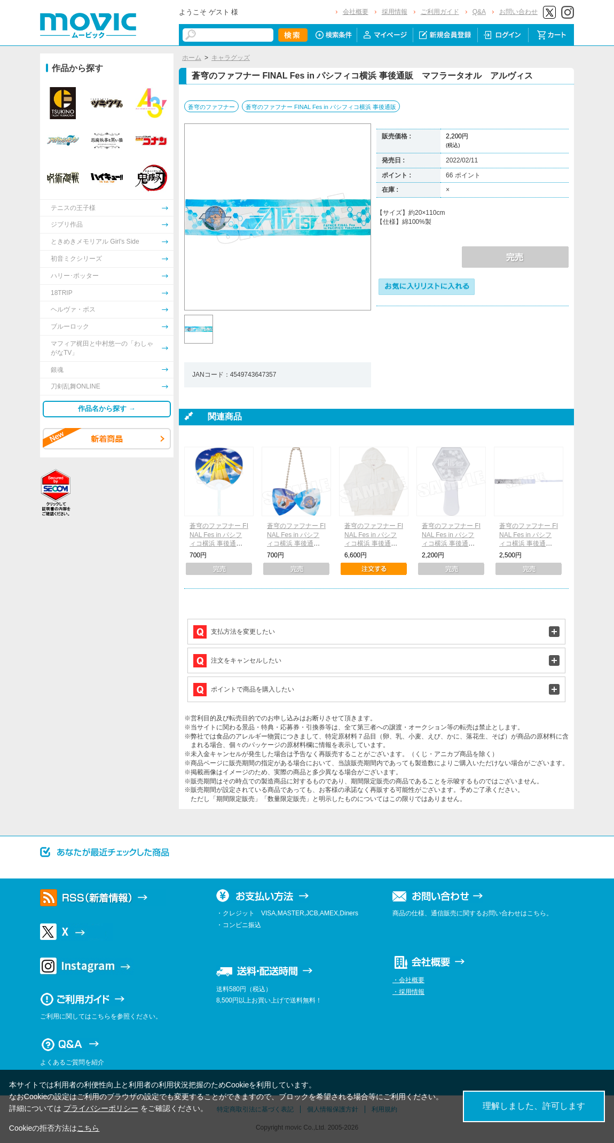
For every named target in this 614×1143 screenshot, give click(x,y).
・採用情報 (408, 992)
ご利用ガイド (440, 11)
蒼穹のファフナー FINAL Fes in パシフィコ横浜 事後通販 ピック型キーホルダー (296, 543)
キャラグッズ (230, 57)
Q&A (479, 11)
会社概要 (355, 11)
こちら (88, 1128)
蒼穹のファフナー (211, 107)
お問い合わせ (518, 11)
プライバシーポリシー (101, 1108)
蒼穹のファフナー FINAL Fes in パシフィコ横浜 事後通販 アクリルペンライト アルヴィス (454, 543)
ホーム (191, 57)
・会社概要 (408, 980)
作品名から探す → (107, 409)
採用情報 (394, 11)
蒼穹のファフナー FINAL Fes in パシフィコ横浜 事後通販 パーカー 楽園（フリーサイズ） (374, 543)
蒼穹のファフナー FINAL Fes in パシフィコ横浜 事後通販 (321, 107)
